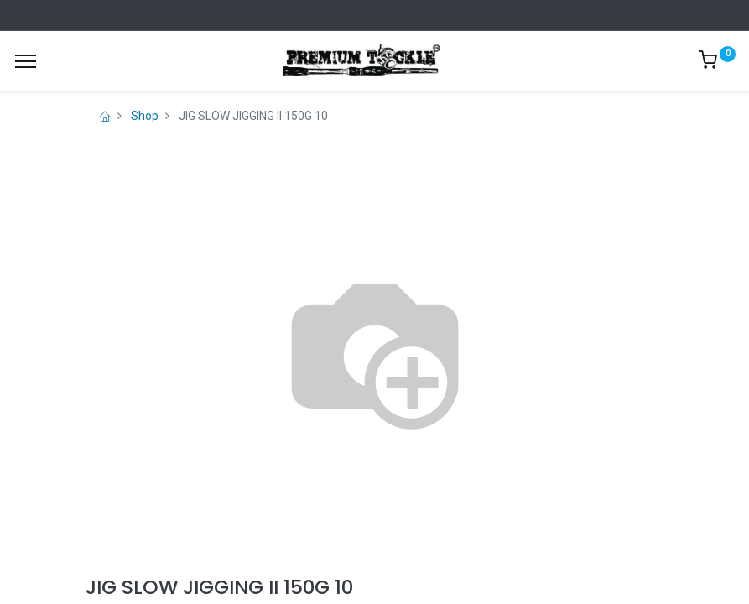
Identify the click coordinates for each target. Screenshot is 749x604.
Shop (145, 115)
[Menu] (25, 61)
